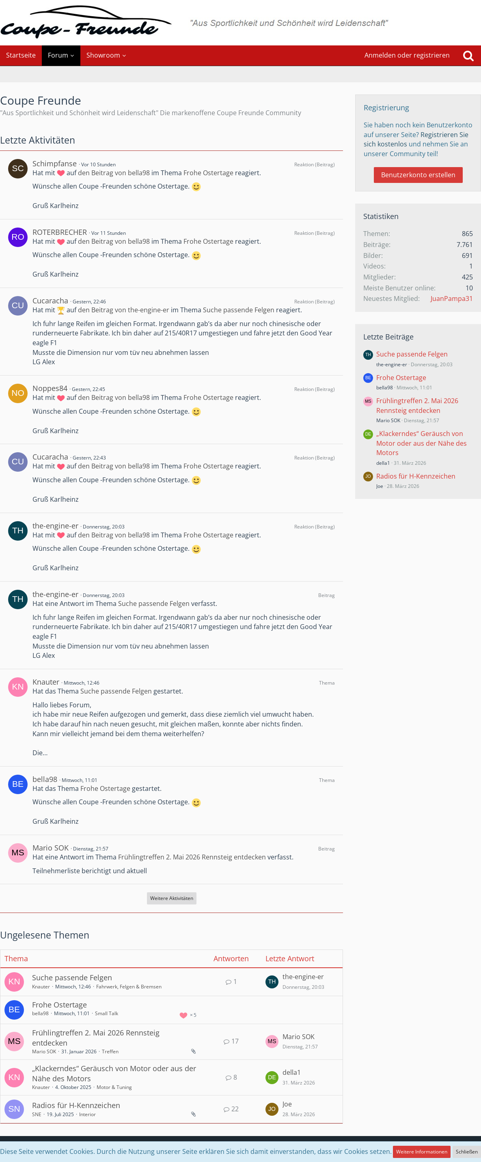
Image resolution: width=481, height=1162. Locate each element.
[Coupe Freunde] (240, 22)
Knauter (45, 682)
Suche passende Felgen (238, 309)
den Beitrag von (114, 172)
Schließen (467, 1151)
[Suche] (468, 55)
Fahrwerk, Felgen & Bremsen (129, 986)
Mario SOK (50, 848)
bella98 (44, 779)
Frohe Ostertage (208, 172)
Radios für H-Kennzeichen (76, 1105)
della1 (292, 1072)
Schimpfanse (54, 163)
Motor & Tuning (114, 1087)
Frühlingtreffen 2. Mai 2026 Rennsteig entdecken (192, 857)
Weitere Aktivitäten (171, 898)
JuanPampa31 (452, 298)
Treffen (110, 1051)
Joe (287, 1104)
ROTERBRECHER (59, 232)
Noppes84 (49, 388)
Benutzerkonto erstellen (418, 174)
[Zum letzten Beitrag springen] (271, 981)
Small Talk (106, 1013)
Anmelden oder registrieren (407, 55)
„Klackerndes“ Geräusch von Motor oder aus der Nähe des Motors (421, 443)
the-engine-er (55, 526)
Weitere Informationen (421, 1151)
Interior (87, 1114)
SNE (36, 1114)
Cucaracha (50, 300)
